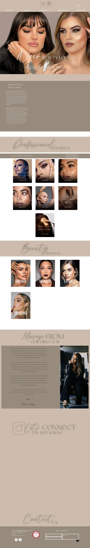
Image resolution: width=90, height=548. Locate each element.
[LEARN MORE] (22, 180)
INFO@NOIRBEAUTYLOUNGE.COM (23, 530)
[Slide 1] (43, 70)
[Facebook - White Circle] (16, 539)
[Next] (82, 43)
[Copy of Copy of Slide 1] (46, 70)
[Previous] (8, 43)
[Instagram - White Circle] (20, 539)
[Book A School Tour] (72, 155)
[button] (78, 5)
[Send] (77, 541)
